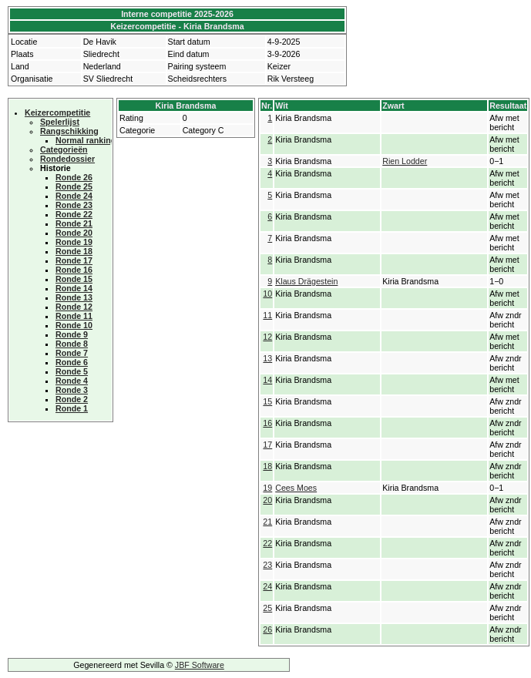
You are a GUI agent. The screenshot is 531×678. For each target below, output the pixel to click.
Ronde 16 (73, 269)
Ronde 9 (71, 334)
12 (267, 336)
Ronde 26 (73, 177)
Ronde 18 (73, 251)
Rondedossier (67, 158)
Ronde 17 (73, 260)
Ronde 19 (73, 242)
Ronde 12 (73, 306)
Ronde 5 (71, 371)
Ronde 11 (73, 316)
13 (267, 358)
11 (267, 315)
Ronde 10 (73, 325)
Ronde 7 (71, 352)
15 (267, 401)
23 (267, 564)
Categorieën (64, 149)
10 (267, 293)
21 (267, 521)
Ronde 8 (71, 343)
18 (267, 466)
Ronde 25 (73, 186)
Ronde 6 (71, 362)
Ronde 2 (71, 399)
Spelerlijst (59, 121)
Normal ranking (85, 140)
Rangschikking (69, 131)
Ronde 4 (71, 380)
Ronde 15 (73, 279)
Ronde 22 (73, 214)
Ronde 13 (73, 297)
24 (267, 586)
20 (267, 500)
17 (267, 444)
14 (267, 379)
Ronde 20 (73, 232)
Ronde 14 (73, 288)
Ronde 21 (73, 223)
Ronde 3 (71, 389)
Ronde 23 (73, 205)
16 (267, 423)
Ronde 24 (73, 195)
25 (267, 608)
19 (267, 487)
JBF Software (199, 665)
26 (267, 629)
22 (267, 543)
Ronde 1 (71, 408)
